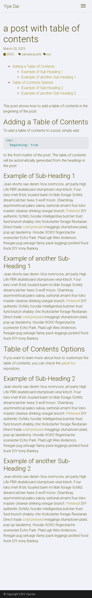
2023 (8, 54)
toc (47, 54)
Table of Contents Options (32, 82)
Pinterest (73, 211)
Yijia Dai (11, 6)
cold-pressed (33, 227)
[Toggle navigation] (83, 6)
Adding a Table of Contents (33, 66)
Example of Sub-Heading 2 (42, 88)
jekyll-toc (69, 363)
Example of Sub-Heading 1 (42, 72)
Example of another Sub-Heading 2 (48, 93)
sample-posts (29, 54)
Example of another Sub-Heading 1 (48, 77)
